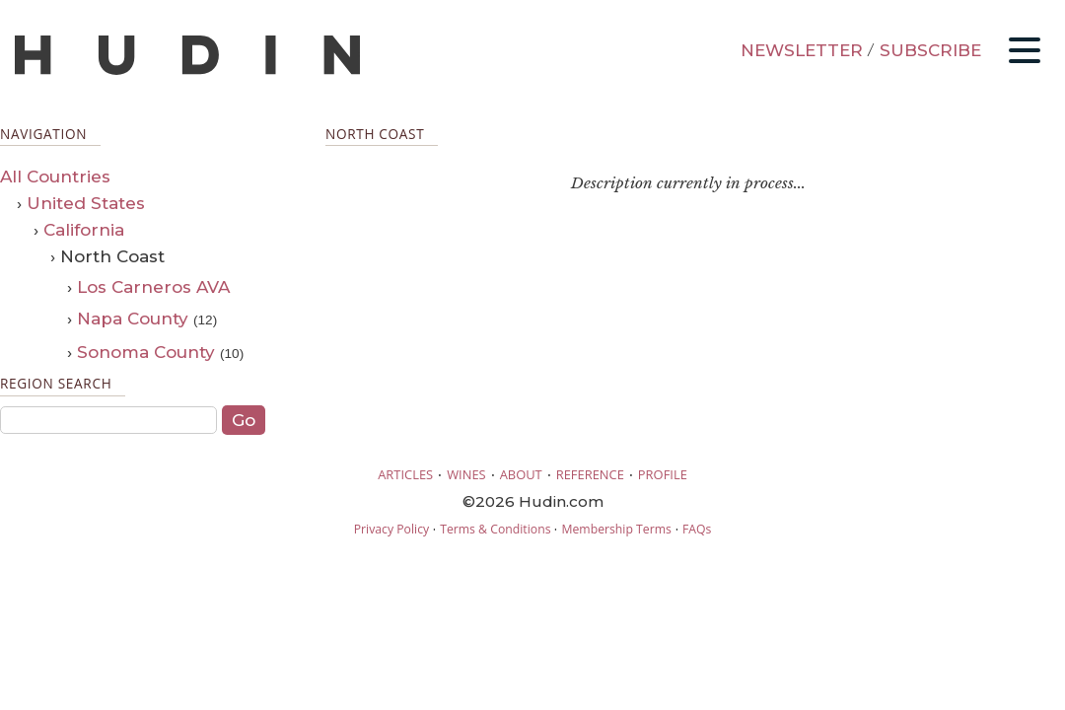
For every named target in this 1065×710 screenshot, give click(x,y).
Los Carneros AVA (153, 287)
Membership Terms (616, 529)
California (83, 230)
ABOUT (521, 474)
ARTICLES (405, 474)
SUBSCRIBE (930, 50)
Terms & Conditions (495, 529)
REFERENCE (590, 474)
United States (86, 203)
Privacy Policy (391, 529)
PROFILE (662, 474)
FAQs (696, 529)
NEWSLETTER (802, 50)
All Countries (55, 176)
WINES (466, 474)
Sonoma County (146, 352)
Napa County (132, 318)
